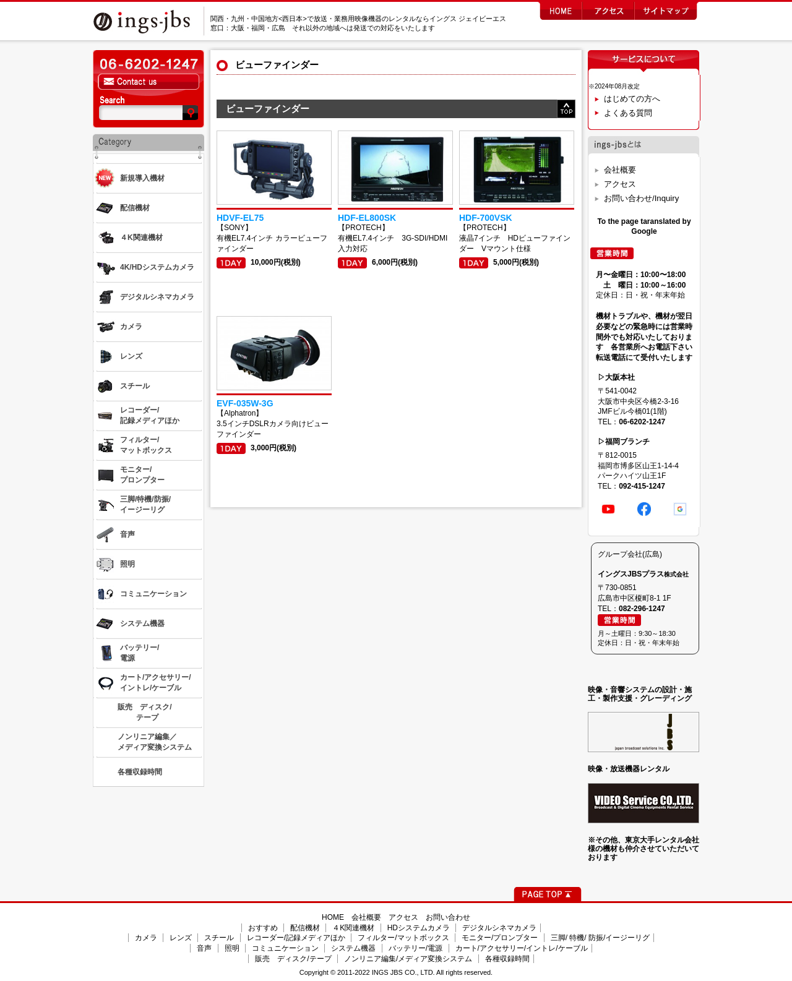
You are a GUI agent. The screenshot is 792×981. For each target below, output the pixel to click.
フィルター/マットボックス (403, 937)
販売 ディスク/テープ (293, 958)
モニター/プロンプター (500, 937)
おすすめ (263, 927)
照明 (232, 948)
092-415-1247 (642, 486)
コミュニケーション (285, 948)
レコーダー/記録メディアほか (296, 937)
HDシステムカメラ (418, 927)
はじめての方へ (632, 98)
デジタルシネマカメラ (499, 927)
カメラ (146, 937)
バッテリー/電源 (415, 948)
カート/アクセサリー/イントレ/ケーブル (521, 948)
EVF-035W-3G (245, 403)
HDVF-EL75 (240, 218)
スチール (219, 937)
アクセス (620, 184)
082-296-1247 (642, 608)
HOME (333, 917)
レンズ (181, 937)
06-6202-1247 (642, 422)
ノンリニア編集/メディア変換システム (408, 958)
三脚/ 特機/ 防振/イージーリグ (600, 937)
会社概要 (620, 169)
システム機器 (353, 948)
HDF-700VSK (485, 218)
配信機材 (305, 927)
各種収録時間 (507, 958)
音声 (204, 948)
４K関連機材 (353, 927)
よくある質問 (628, 113)
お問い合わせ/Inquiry (641, 198)
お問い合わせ (448, 917)
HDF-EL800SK (367, 218)
